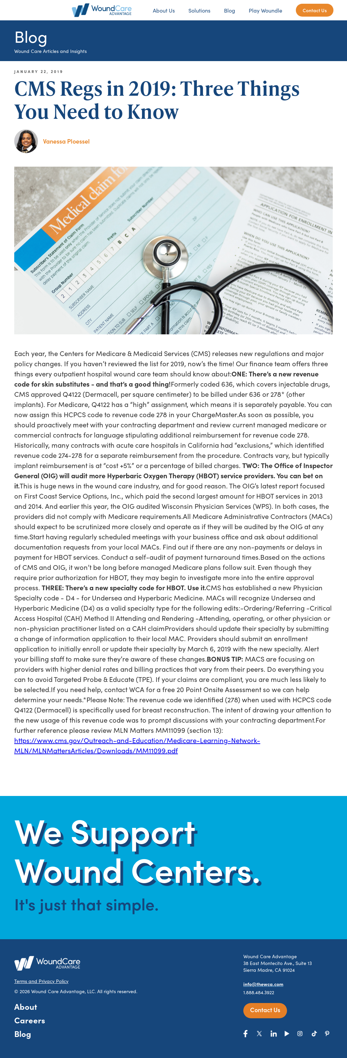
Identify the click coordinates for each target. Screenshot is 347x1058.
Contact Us (315, 10)
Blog (229, 10)
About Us (164, 10)
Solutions (199, 10)
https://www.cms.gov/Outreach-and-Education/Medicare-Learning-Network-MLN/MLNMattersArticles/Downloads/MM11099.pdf (137, 745)
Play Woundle (265, 10)
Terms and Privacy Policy (41, 981)
